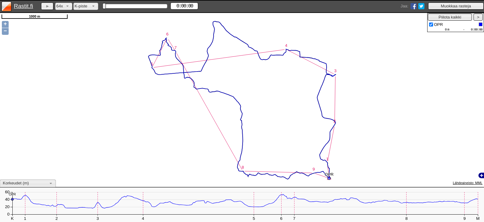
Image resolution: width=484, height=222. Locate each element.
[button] (456, 6)
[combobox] (63, 6)
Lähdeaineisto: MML (467, 183)
